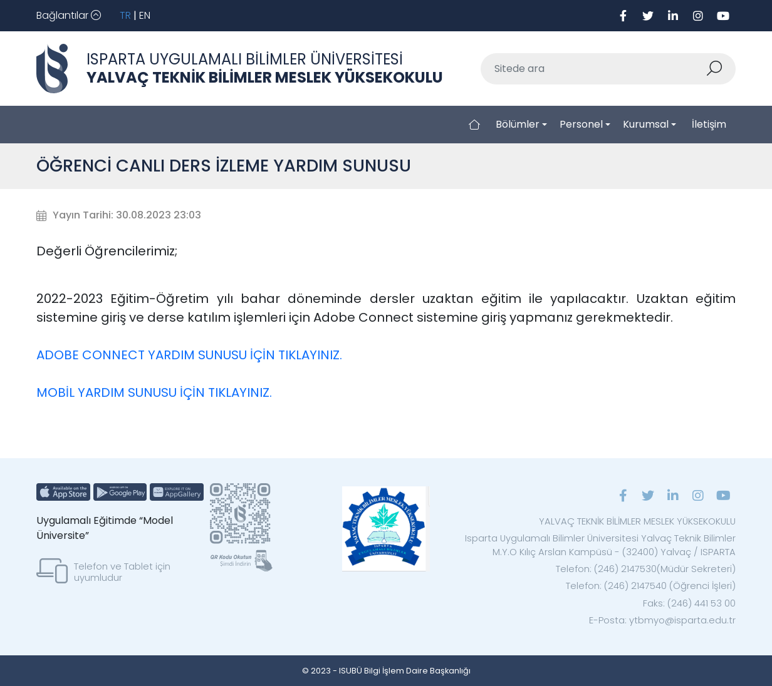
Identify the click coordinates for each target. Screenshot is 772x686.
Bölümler (518, 124)
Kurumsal (646, 124)
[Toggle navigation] (68, 15)
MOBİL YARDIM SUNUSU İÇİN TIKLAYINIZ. (154, 392)
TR (125, 15)
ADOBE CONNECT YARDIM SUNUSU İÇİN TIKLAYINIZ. (189, 355)
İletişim (709, 124)
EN (144, 15)
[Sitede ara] (593, 68)
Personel (581, 124)
